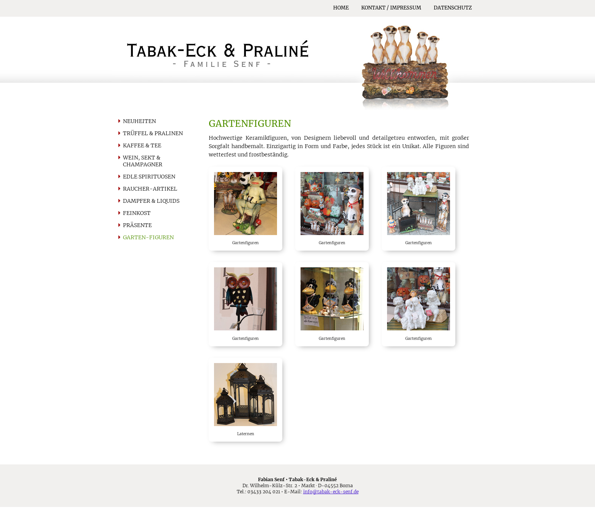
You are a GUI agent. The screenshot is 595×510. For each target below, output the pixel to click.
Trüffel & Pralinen (153, 133)
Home (341, 8)
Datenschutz (453, 8)
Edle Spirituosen (149, 176)
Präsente (137, 225)
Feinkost (137, 213)
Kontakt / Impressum (391, 8)
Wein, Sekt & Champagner (142, 161)
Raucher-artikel (150, 188)
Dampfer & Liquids (151, 200)
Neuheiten (139, 121)
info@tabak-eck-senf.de (331, 491)
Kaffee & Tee (142, 145)
